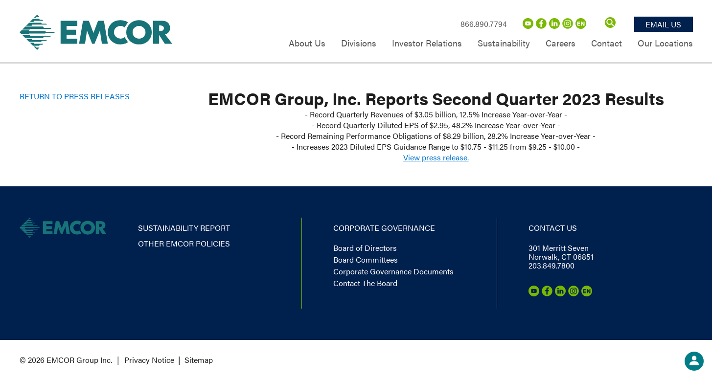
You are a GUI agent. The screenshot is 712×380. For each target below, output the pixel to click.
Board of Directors (365, 247)
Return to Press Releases (75, 96)
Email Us (663, 24)
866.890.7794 (483, 23)
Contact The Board (365, 283)
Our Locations (665, 44)
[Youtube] (528, 25)
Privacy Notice (149, 359)
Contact (606, 44)
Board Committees (365, 259)
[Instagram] (567, 25)
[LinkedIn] (554, 25)
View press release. (436, 157)
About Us (307, 44)
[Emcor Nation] (580, 25)
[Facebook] (541, 25)
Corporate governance (384, 227)
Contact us (552, 227)
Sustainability (504, 44)
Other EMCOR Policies (184, 243)
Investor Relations (427, 44)
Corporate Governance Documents (393, 271)
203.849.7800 (551, 265)
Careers (560, 44)
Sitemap (198, 359)
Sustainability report (184, 227)
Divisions (358, 44)
